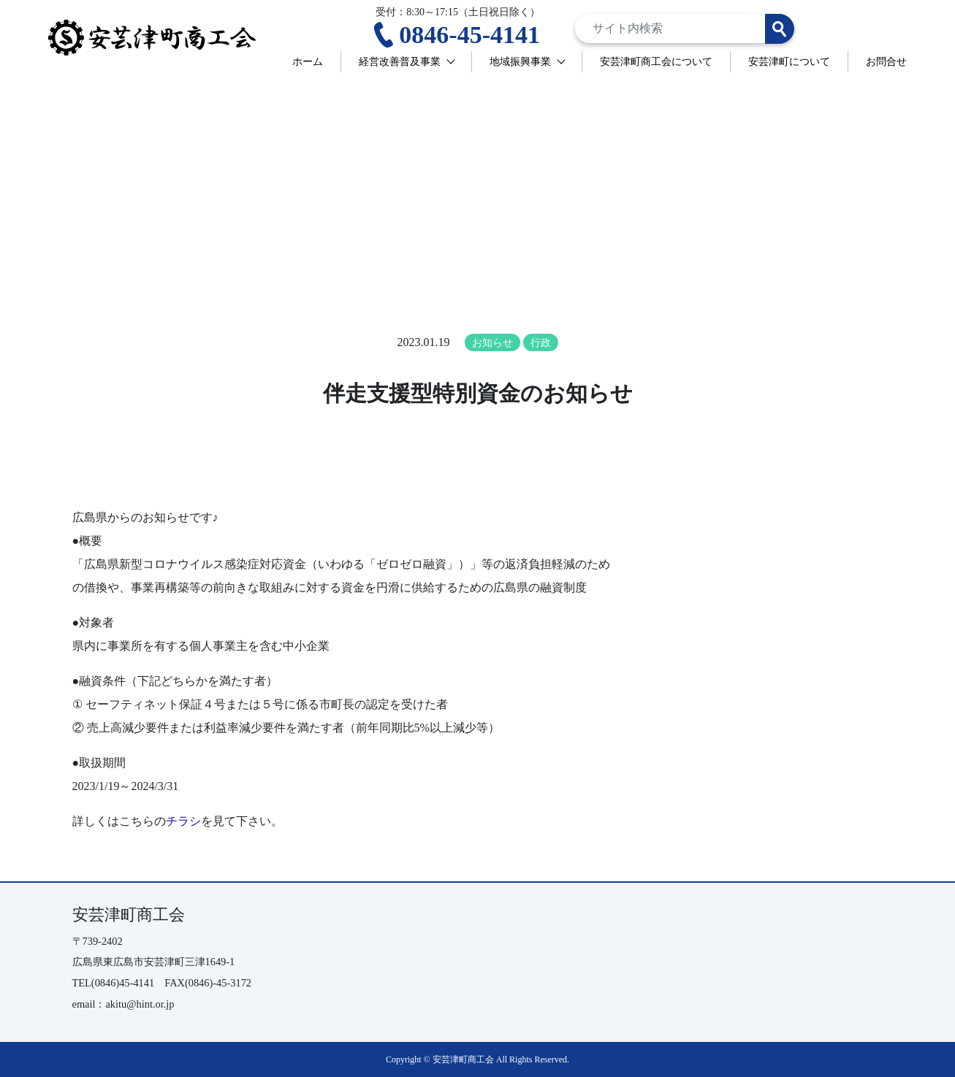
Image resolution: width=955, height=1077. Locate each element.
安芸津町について (789, 61)
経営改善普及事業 (400, 61)
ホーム (307, 61)
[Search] (684, 28)
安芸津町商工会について (656, 61)
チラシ (183, 821)
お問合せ (886, 61)
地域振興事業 (520, 61)
